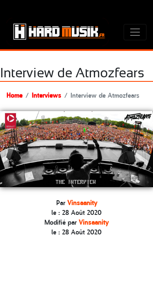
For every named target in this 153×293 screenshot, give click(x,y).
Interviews (46, 95)
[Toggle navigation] (135, 32)
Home (14, 95)
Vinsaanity (82, 202)
